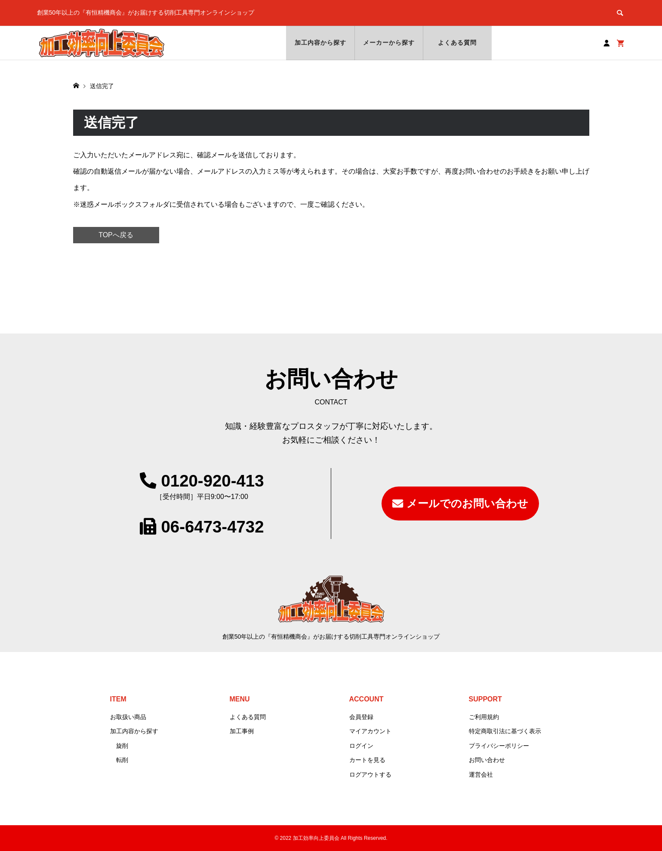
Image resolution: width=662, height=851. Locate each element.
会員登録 (361, 716)
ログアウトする (370, 774)
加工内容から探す (321, 42)
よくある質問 (457, 42)
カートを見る (367, 759)
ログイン (361, 745)
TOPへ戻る (116, 235)
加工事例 (242, 731)
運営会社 (481, 774)
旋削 (122, 745)
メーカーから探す (389, 42)
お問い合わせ (487, 759)
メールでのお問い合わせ (467, 504)
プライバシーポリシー (499, 745)
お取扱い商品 (128, 716)
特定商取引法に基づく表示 (505, 731)
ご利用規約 (484, 716)
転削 (122, 759)
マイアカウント (370, 731)
